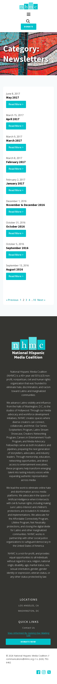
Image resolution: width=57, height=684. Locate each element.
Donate (28, 26)
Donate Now (28, 641)
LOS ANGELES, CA (28, 605)
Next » (41, 300)
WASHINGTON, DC (28, 611)
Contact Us (28, 628)
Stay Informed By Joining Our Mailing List (28, 634)
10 (34, 300)
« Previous (12, 300)
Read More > (16, 104)
